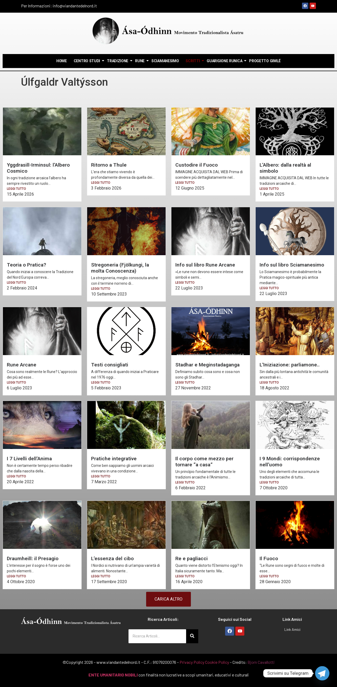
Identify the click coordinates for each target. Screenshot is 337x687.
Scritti (193, 61)
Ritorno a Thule (109, 165)
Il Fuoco (269, 558)
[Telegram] (322, 673)
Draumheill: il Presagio (32, 558)
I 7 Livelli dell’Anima (29, 459)
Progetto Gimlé (265, 61)
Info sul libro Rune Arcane (205, 265)
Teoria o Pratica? (26, 265)
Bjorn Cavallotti (261, 662)
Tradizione (118, 61)
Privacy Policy (192, 662)
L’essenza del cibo (112, 558)
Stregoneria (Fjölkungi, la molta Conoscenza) (120, 268)
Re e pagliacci (191, 558)
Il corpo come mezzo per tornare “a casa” (204, 462)
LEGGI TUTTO (16, 189)
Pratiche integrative (114, 459)
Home (61, 61)
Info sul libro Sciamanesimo (292, 265)
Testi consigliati (109, 365)
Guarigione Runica (225, 61)
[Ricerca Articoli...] (157, 636)
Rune (140, 61)
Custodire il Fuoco (196, 165)
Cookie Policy (217, 662)
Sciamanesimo (165, 61)
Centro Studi (87, 61)
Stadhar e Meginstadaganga (207, 365)
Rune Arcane (21, 365)
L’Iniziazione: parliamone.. (290, 365)
